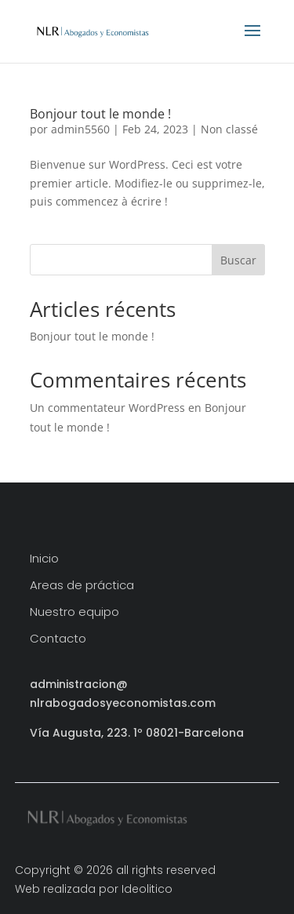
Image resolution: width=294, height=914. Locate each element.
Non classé (229, 129)
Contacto (58, 639)
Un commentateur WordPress (107, 407)
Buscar (238, 260)
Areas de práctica (82, 585)
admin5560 (80, 129)
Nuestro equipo (74, 612)
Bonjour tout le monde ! (100, 113)
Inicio (44, 559)
